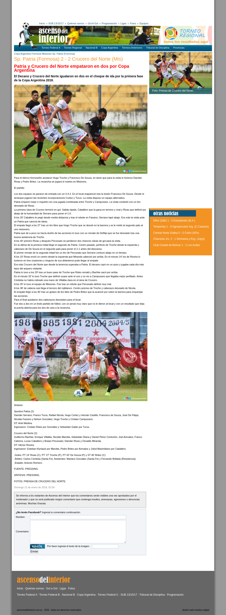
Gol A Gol (93, 23)
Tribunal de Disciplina (158, 47)
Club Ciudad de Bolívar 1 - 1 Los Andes (176, 245)
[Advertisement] (79, 10)
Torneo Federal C (108, 594)
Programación (109, 23)
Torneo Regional (73, 47)
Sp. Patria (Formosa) (63, 53)
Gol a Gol (51, 588)
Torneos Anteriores (132, 47)
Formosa (36, 53)
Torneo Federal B (49, 594)
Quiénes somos (75, 23)
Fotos (133, 23)
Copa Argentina (109, 47)
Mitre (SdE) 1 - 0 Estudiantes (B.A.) (174, 220)
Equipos (143, 23)
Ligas (123, 23)
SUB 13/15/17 (56, 23)
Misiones (46, 53)
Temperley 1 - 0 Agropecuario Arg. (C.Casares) (181, 226)
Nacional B (91, 47)
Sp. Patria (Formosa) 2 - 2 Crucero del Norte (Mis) (68, 59)
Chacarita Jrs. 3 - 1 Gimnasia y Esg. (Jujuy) (179, 238)
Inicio (42, 23)
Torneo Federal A (51, 47)
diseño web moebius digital (195, 610)
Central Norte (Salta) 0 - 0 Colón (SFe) (176, 232)
